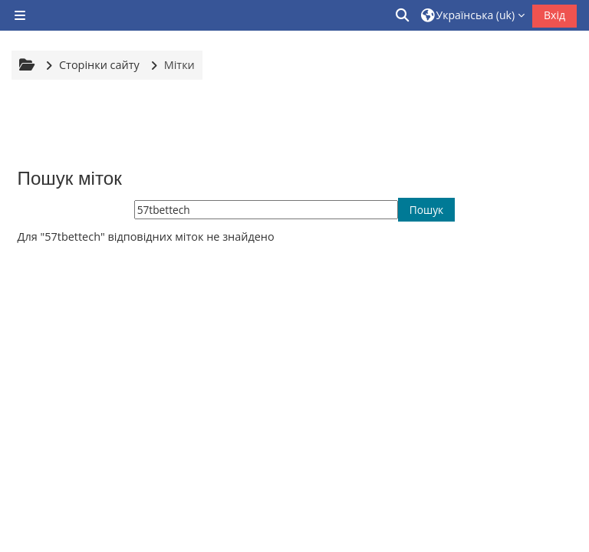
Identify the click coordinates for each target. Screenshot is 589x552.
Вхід (554, 15)
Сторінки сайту (99, 65)
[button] (403, 15)
